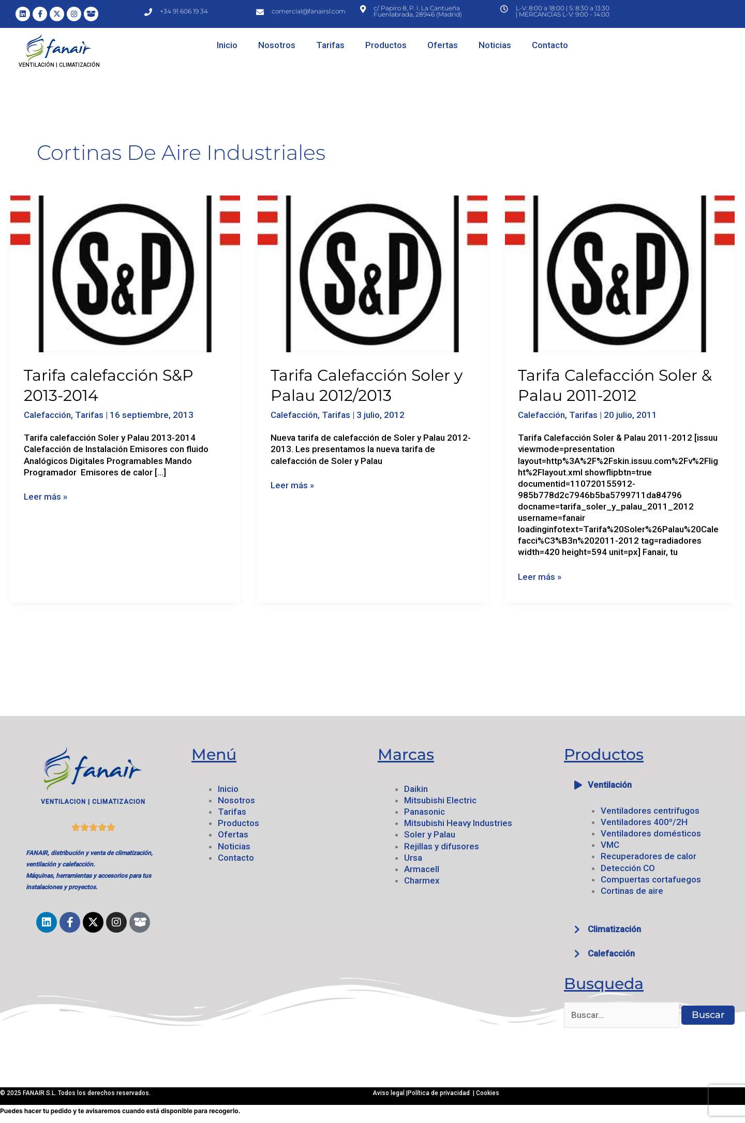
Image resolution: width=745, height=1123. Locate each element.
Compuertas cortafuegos (651, 879)
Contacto (550, 45)
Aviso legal (389, 1093)
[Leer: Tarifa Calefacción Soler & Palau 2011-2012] (620, 273)
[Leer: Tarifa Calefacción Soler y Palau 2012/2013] (372, 273)
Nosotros (276, 45)
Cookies (487, 1093)
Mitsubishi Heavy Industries (458, 823)
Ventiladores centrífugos (650, 810)
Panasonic (424, 811)
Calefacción (47, 415)
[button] (652, 785)
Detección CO (628, 868)
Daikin (416, 789)
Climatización (614, 929)
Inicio (227, 45)
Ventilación (610, 785)
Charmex (422, 880)
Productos (386, 45)
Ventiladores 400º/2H (644, 822)
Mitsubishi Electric (440, 800)
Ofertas (442, 45)
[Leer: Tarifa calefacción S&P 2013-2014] (125, 273)
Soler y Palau (429, 834)
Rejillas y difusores (441, 846)
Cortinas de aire (632, 891)
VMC (610, 845)
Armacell (421, 869)
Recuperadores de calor (648, 856)
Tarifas (330, 45)
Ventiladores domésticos (651, 833)
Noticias (495, 45)
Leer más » (45, 496)
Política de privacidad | (442, 1093)
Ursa (413, 857)
